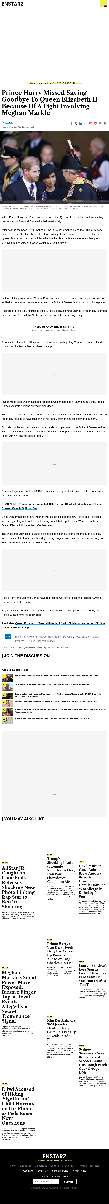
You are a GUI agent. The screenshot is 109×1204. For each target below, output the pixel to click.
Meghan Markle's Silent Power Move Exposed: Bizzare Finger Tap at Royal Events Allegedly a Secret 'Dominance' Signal (19, 997)
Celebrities (41, 1165)
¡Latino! (94, 1165)
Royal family (55, 636)
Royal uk (68, 636)
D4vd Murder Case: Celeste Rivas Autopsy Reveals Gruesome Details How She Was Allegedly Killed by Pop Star (92, 881)
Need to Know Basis (48, 326)
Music (83, 1165)
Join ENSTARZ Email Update (54, 1176)
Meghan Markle (38, 636)
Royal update (82, 636)
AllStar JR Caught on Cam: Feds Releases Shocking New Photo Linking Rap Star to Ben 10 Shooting (18, 887)
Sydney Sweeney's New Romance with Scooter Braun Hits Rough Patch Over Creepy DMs (56, 701)
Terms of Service (59, 1170)
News (33, 82)
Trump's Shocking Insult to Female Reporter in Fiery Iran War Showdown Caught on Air (61, 870)
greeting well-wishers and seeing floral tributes (38, 521)
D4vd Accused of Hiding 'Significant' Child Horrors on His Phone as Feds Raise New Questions (18, 1106)
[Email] (100, 123)
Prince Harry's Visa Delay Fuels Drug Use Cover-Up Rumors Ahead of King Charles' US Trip (60, 953)
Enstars (12, 3)
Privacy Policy (79, 1170)
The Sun (21, 310)
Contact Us (42, 1170)
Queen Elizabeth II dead (41, 641)
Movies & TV (69, 1165)
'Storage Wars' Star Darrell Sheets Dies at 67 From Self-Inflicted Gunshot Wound (52, 684)
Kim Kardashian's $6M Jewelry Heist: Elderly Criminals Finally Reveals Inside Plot (52, 718)
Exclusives (25, 1165)
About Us (28, 1170)
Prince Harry (21, 636)
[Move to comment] (105, 123)
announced (65, 401)
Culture (54, 1165)
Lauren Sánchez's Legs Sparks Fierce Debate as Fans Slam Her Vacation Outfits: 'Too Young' (56, 675)
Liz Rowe (9, 122)
